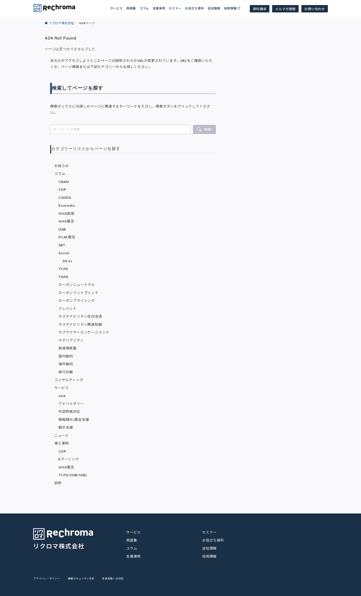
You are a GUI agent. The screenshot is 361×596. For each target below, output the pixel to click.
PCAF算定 (67, 237)
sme (62, 396)
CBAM (63, 182)
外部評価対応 (69, 411)
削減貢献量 (67, 348)
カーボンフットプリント (78, 293)
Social (64, 253)
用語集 (131, 8)
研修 (58, 483)
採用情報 (230, 8)
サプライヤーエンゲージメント (83, 332)
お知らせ (61, 166)
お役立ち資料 (194, 8)
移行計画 (65, 372)
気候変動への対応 (113, 578)
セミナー (175, 8)
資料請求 (259, 8)
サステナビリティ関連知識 (80, 324)
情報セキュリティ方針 (81, 578)
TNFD (63, 277)
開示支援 (65, 427)
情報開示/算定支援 (73, 419)
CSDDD (64, 197)
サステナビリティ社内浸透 (80, 316)
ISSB (62, 229)
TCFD (63, 269)
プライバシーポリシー (46, 578)
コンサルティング (68, 380)
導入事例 (61, 443)
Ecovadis (66, 205)
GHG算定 (66, 221)
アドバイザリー (71, 404)
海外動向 (65, 364)
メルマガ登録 (285, 8)
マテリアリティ (71, 340)
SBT (61, 245)
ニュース (61, 435)
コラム (59, 173)
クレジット (67, 308)
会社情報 (214, 8)
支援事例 (159, 8)
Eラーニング (68, 459)
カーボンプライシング (76, 300)
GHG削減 (66, 213)
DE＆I (67, 261)
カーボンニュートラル (76, 284)
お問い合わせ (314, 8)
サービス (61, 388)
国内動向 (65, 356)
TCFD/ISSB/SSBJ (72, 475)
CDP (62, 189)
